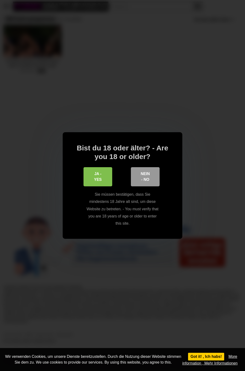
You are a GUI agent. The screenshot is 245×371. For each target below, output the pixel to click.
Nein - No (145, 177)
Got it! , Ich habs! (206, 356)
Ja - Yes (98, 177)
